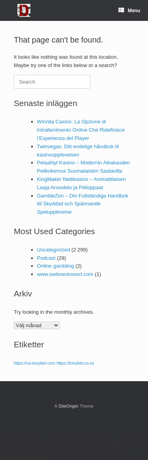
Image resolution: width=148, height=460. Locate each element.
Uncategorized (53, 250)
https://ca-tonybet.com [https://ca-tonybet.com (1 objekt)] (34, 363)
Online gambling (55, 266)
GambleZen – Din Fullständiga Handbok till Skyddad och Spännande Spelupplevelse (82, 204)
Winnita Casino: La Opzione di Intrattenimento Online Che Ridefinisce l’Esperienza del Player (81, 130)
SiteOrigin (68, 406)
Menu (129, 10)
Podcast (46, 258)
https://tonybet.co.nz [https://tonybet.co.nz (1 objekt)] (75, 363)
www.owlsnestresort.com (65, 274)
